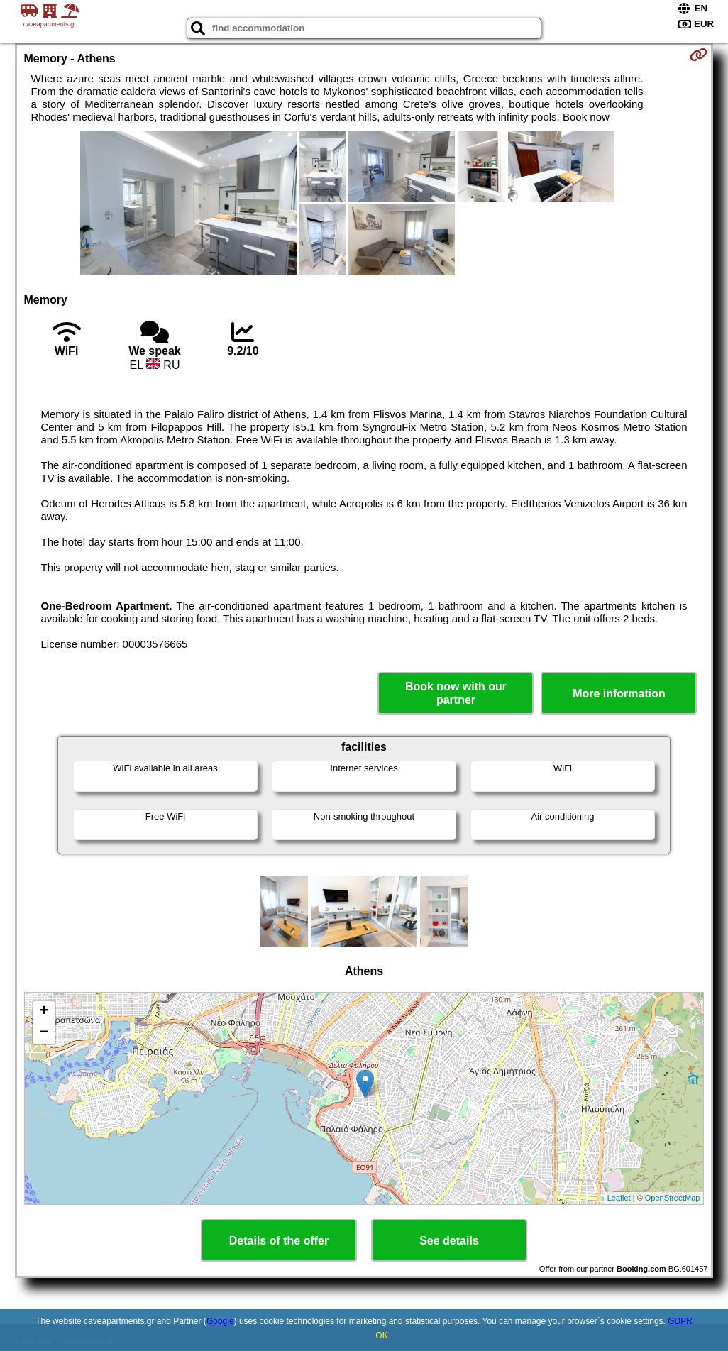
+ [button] (43, 1011)
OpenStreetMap (672, 1197)
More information (619, 694)
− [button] (43, 1033)
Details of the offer (279, 1241)
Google (220, 1321)
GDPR (680, 1321)
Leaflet (619, 1197)
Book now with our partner (456, 693)
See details (449, 1241)
